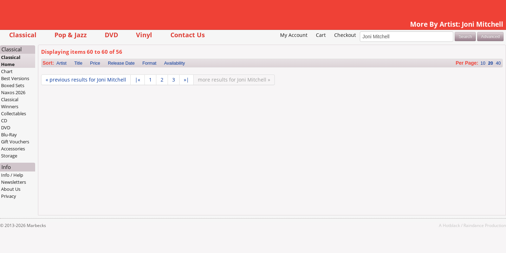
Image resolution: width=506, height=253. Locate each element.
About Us (51, 200)
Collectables (54, 124)
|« (178, 90)
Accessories (54, 159)
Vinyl (185, 34)
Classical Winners (50, 114)
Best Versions (56, 89)
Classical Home (51, 71)
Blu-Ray (50, 145)
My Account (253, 46)
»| (226, 90)
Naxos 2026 (54, 103)
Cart (280, 46)
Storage (50, 166)
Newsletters (54, 193)
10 (442, 74)
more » (274, 90)
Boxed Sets (53, 96)
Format (190, 74)
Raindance (433, 236)
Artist (102, 74)
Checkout (304, 46)
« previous (126, 90)
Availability (215, 74)
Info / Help (53, 186)
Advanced (450, 47)
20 (450, 74)
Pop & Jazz (111, 34)
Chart (47, 82)
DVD (151, 34)
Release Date (161, 74)
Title (119, 74)
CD (45, 131)
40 (457, 74)
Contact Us (228, 34)
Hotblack (411, 236)
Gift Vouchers (56, 152)
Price (136, 74)
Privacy (49, 207)
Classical (63, 34)
